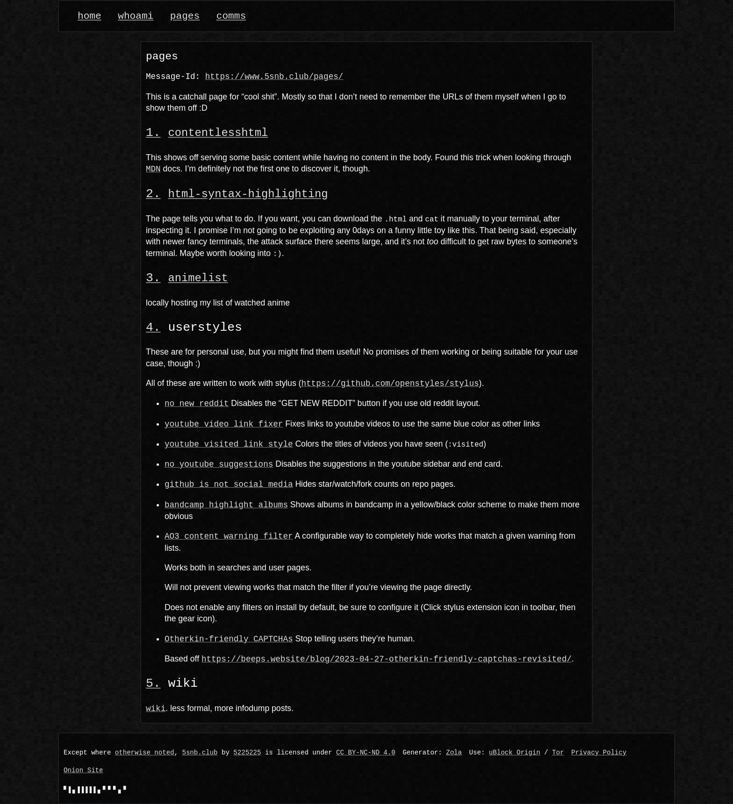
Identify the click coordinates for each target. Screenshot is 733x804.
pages (185, 16)
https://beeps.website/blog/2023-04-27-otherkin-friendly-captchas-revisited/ (386, 658)
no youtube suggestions (219, 463)
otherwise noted (144, 752)
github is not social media (229, 483)
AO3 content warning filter (229, 535)
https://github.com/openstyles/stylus (390, 382)
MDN (153, 168)
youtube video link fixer (224, 423)
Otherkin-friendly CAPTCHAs (229, 637)
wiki (155, 707)
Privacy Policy (598, 752)
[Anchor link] (153, 132)
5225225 (247, 752)
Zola (454, 752)
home (89, 16)
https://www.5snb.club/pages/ (274, 76)
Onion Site (83, 770)
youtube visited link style (229, 443)
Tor (558, 752)
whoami (135, 16)
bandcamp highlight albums (226, 503)
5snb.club (199, 752)
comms (231, 16)
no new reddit (197, 402)
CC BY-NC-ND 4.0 (365, 752)
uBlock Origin (514, 752)
